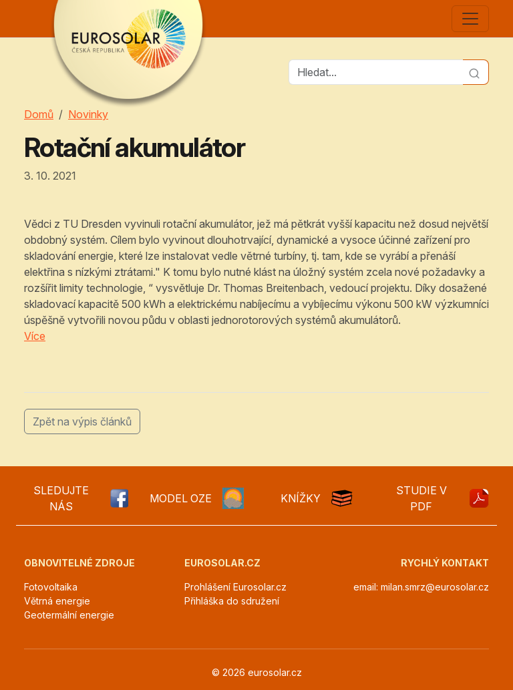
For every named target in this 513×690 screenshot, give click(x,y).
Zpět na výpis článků (82, 421)
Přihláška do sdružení (231, 601)
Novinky (88, 114)
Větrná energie (57, 601)
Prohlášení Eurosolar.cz (235, 586)
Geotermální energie (69, 615)
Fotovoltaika (50, 586)
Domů (38, 114)
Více (34, 336)
